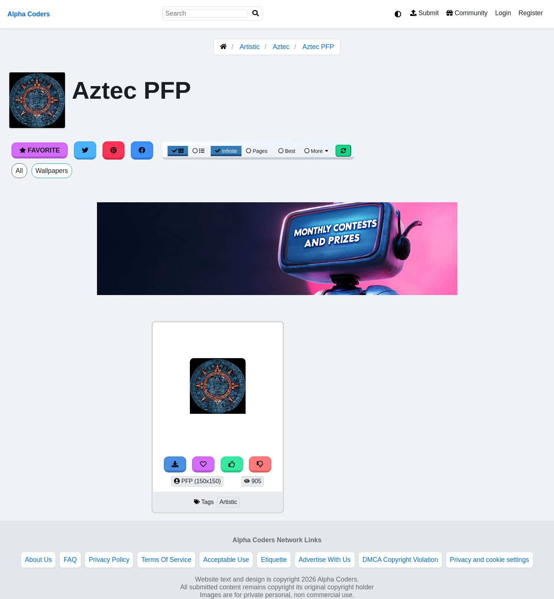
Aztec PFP (318, 46)
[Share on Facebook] (142, 150)
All (19, 170)
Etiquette (273, 559)
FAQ (70, 559)
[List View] (198, 151)
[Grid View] (178, 151)
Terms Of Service (166, 559)
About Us (38, 559)
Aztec (281, 46)
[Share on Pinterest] (114, 150)
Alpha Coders (28, 14)
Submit (424, 13)
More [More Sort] (317, 151)
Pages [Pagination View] (257, 151)
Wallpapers (52, 170)
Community (466, 13)
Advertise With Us (325, 559)
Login (503, 13)
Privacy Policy (109, 559)
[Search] (255, 13)
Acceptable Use (226, 559)
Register (530, 13)
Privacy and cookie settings (489, 559)
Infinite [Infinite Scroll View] (226, 151)
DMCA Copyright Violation (400, 559)
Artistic (250, 46)
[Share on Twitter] (85, 150)
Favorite (39, 150)
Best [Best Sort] (286, 151)
